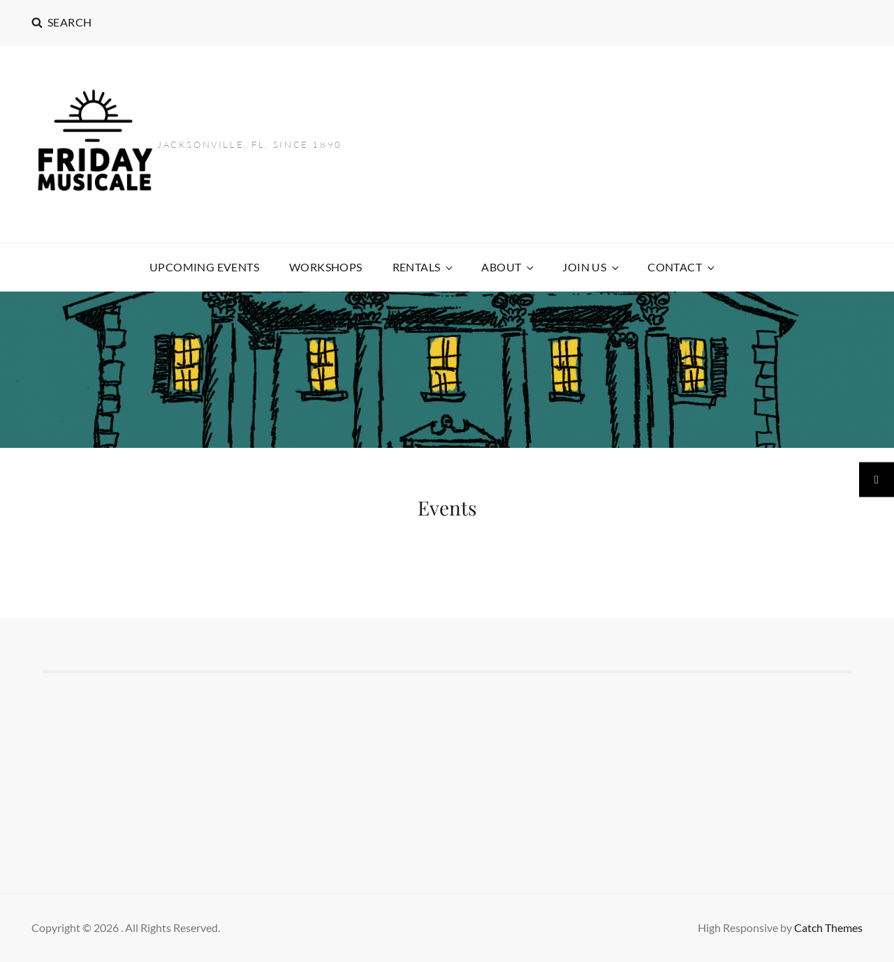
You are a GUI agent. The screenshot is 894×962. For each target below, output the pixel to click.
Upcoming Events (204, 266)
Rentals (424, 266)
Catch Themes (828, 927)
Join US (591, 266)
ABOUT (508, 266)
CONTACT (682, 266)
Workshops (325, 266)
